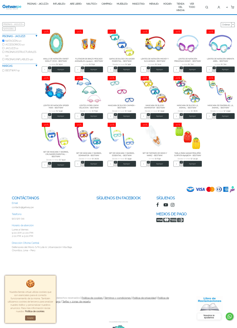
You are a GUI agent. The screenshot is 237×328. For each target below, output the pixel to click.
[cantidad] (45, 69)
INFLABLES (58, 4)
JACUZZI (11, 48)
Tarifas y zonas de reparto (76, 301)
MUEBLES (122, 4)
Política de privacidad (144, 297)
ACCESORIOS (15, 44)
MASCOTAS (138, 4)
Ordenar (226, 24)
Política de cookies (92, 297)
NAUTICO (91, 4)
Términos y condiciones (117, 297)
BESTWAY (12, 70)
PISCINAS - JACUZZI (37, 4)
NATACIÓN (13, 40)
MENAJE (153, 4)
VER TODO (192, 5)
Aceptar (30, 318)
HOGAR (167, 4)
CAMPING (106, 4)
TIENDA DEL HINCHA (180, 7)
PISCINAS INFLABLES (19, 59)
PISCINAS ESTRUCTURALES (20, 53)
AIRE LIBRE (75, 4)
